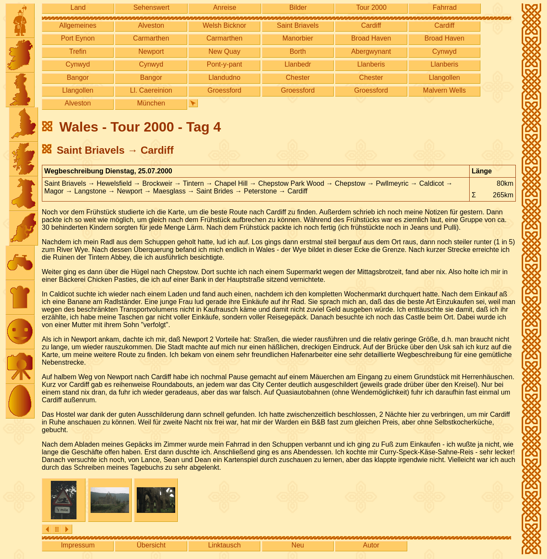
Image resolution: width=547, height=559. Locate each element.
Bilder (298, 7)
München (151, 103)
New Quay (225, 51)
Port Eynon (77, 38)
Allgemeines (77, 25)
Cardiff (371, 25)
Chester (298, 77)
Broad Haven (371, 38)
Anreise (224, 7)
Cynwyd (444, 51)
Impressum (77, 545)
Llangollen (444, 77)
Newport (151, 51)
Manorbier (297, 38)
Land (78, 7)
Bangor (78, 77)
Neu (297, 545)
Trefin (77, 51)
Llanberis (371, 64)
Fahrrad (445, 7)
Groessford (224, 90)
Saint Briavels (298, 25)
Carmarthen (151, 38)
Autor (371, 545)
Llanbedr (298, 64)
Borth (298, 51)
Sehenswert (151, 7)
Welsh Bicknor (224, 25)
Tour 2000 (371, 7)
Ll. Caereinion (151, 90)
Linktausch (224, 545)
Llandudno (225, 77)
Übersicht (151, 545)
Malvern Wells (444, 90)
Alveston (151, 25)
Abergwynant (371, 51)
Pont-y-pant (224, 64)
